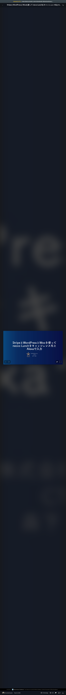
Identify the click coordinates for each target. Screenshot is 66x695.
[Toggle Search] (63, 5)
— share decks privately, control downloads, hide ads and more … (33, 1)
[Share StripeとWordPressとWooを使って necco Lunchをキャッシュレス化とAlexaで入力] (55, 693)
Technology (44, 692)
